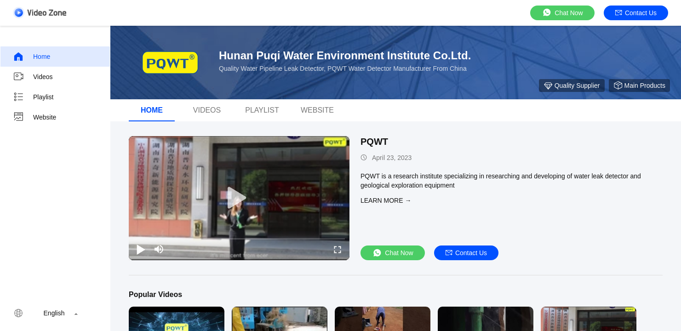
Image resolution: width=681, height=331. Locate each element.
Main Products (639, 85)
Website (34, 117)
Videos (33, 76)
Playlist (33, 97)
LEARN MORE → (386, 200)
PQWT (374, 142)
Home (31, 56)
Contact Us (636, 13)
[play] (239, 198)
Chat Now (562, 12)
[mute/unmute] (159, 249)
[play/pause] (141, 249)
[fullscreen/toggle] (337, 249)
